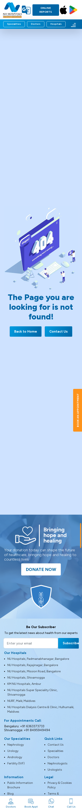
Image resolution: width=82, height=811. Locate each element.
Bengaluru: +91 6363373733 (24, 726)
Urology (12, 751)
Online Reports (45, 9)
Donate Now (41, 569)
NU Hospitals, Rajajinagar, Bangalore (32, 665)
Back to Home (25, 331)
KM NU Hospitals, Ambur (24, 684)
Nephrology (15, 745)
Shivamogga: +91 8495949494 (27, 730)
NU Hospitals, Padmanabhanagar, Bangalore (38, 659)
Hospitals (56, 24)
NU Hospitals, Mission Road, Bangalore (34, 671)
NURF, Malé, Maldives (21, 701)
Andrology (14, 757)
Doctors (35, 24)
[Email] (30, 643)
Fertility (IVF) (16, 763)
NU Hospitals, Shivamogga (26, 677)
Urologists (55, 770)
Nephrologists (58, 763)
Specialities (14, 24)
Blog (10, 793)
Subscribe (71, 643)
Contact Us (58, 331)
